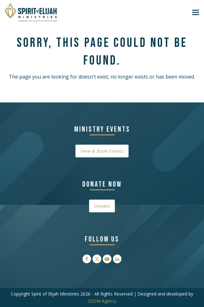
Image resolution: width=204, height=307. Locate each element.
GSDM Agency (102, 301)
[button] (195, 12)
